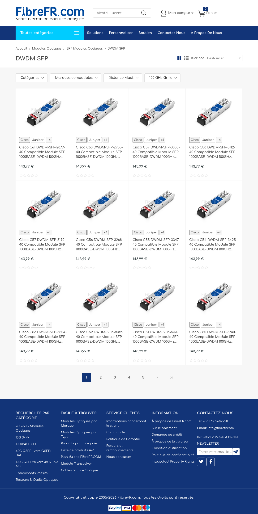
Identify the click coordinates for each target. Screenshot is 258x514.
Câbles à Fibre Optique (79, 470)
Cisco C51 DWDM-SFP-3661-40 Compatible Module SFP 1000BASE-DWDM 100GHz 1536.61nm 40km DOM (156, 337)
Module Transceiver (76, 463)
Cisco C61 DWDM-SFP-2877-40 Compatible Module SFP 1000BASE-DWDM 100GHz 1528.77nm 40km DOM (42, 152)
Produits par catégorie (79, 443)
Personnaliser (121, 33)
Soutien (145, 33)
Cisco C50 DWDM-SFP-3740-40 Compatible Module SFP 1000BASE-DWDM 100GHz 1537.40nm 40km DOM (212, 337)
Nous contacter (118, 457)
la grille (179, 58)
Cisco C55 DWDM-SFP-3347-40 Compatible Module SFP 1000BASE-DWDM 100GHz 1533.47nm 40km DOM (156, 245)
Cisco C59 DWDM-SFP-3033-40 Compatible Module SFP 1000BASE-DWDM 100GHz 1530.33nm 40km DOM (156, 152)
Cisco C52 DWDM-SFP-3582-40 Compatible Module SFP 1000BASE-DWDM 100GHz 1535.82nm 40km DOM (99, 337)
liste (186, 58)
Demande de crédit (167, 434)
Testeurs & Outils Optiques (37, 479)
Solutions (95, 33)
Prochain (157, 377)
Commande (115, 432)
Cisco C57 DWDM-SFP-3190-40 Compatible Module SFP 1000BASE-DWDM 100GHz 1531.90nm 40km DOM (42, 245)
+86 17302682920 (215, 421)
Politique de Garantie (123, 439)
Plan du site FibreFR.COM (81, 457)
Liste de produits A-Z (77, 450)
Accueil (21, 48)
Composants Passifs (31, 473)
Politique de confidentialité (173, 455)
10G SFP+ (22, 437)
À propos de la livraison (170, 441)
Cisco (25, 140)
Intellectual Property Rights (173, 461)
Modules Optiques (47, 48)
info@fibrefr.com (220, 428)
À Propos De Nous (206, 33)
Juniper (37, 140)
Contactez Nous (171, 33)
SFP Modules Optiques (84, 48)
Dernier (171, 377)
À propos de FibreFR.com (171, 421)
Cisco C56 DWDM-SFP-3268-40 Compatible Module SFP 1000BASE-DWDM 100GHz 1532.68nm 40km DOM (99, 245)
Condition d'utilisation (169, 448)
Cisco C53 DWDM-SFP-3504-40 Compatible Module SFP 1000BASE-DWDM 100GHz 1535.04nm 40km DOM (43, 337)
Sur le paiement (164, 428)
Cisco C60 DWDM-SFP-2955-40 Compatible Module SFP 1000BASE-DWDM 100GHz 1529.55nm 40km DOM (99, 152)
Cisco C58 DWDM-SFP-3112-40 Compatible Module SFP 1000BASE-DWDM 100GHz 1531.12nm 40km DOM (212, 152)
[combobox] (223, 58)
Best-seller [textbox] (215, 58)
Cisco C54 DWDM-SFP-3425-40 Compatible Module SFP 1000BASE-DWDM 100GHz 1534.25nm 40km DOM (213, 245)
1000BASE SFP (26, 444)
